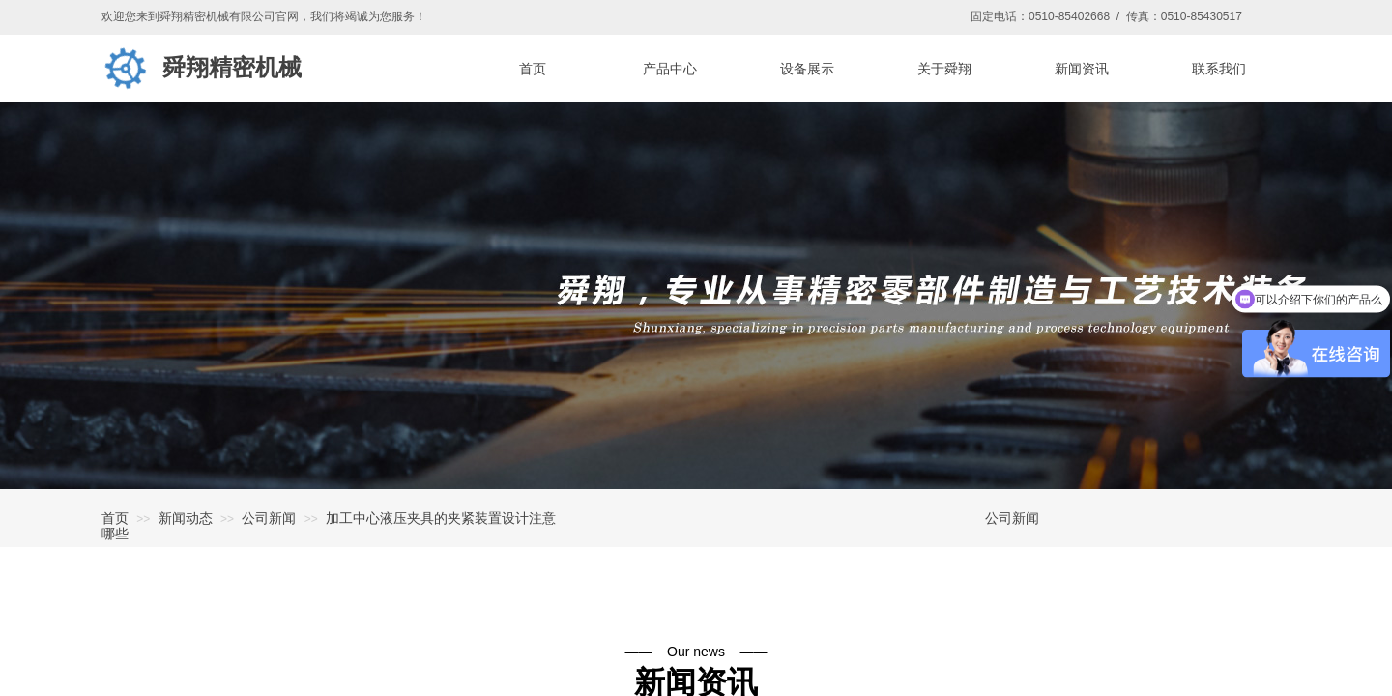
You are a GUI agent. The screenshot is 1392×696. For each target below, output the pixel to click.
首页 (115, 518)
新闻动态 (186, 518)
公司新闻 (269, 518)
